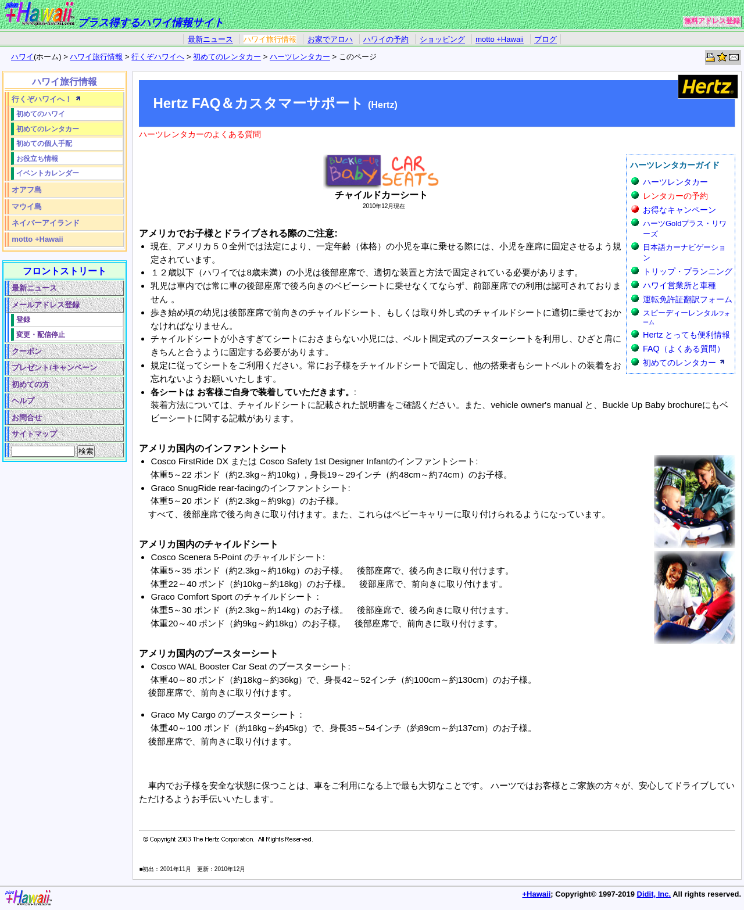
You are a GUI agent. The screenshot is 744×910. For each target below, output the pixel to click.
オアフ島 (27, 189)
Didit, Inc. (654, 894)
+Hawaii (537, 894)
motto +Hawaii (499, 39)
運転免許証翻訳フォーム (687, 299)
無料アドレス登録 (712, 21)
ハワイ (22, 56)
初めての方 (30, 384)
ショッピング (442, 39)
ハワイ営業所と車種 (679, 285)
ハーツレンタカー (300, 56)
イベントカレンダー (47, 173)
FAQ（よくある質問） (684, 348)
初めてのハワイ (40, 113)
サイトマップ (34, 433)
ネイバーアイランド (46, 222)
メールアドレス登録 (46, 304)
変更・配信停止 (40, 334)
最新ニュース (210, 39)
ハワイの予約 (386, 39)
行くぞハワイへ (157, 56)
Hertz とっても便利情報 (686, 334)
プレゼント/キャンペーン (54, 367)
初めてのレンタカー (227, 56)
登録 (23, 319)
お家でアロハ (330, 39)
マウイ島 (27, 206)
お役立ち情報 (37, 158)
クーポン (27, 351)
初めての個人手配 (44, 143)
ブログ (545, 39)
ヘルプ (23, 400)
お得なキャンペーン (679, 209)
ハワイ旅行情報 (270, 39)
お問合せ (27, 417)
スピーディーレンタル (686, 317)
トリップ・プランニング (687, 271)
